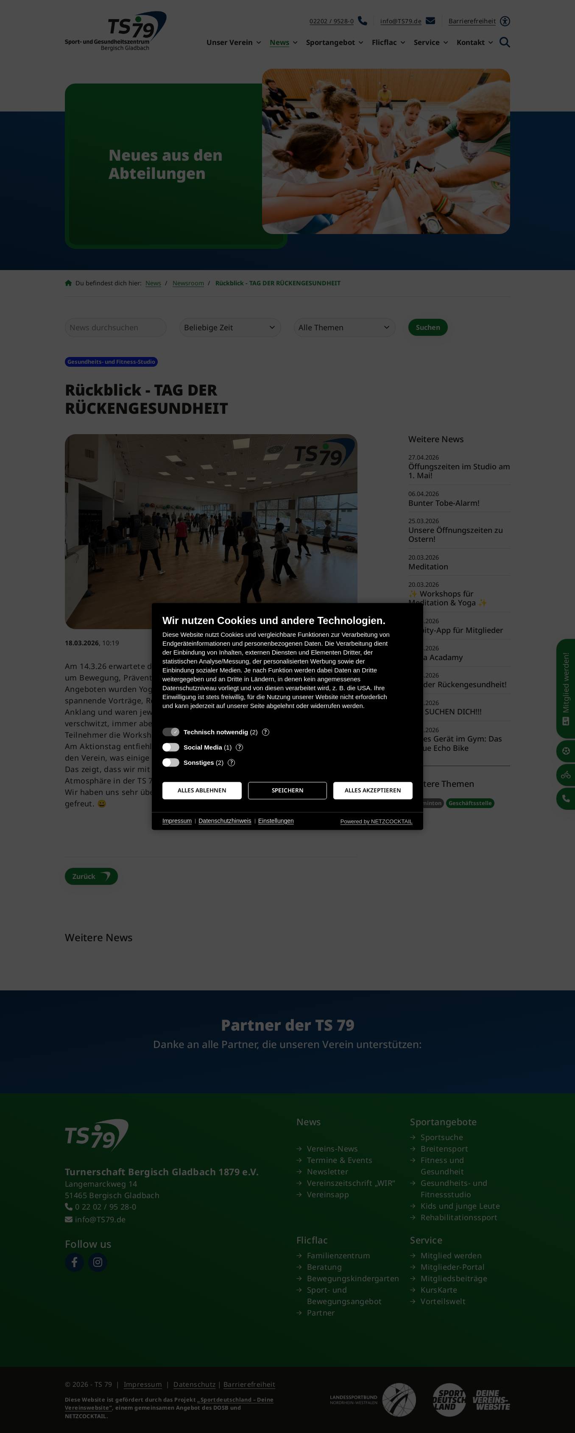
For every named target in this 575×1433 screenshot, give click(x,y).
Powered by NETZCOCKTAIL (377, 821)
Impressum (177, 820)
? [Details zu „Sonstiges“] (231, 762)
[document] (287, 668)
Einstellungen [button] (276, 820)
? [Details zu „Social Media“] (239, 747)
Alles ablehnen (202, 790)
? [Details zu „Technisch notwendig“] (265, 732)
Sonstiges (199, 762)
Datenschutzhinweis (224, 820)
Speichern (288, 790)
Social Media (203, 747)
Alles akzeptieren (373, 790)
